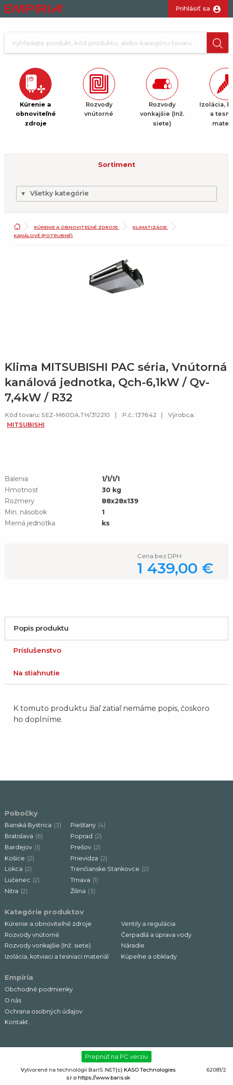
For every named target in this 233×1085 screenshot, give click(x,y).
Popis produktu (41, 628)
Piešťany (87, 825)
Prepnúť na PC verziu (116, 1056)
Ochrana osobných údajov (43, 1011)
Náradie (133, 945)
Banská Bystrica (33, 825)
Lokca (18, 868)
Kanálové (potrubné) (43, 235)
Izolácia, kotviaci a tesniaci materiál (57, 956)
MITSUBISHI (26, 424)
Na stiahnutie (36, 672)
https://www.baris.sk (104, 1077)
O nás (13, 1000)
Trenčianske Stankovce (109, 868)
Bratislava (24, 836)
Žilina (82, 891)
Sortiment (116, 165)
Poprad (86, 836)
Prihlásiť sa (192, 8)
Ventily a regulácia (148, 923)
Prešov (85, 847)
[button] (217, 42)
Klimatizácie (150, 227)
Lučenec (22, 879)
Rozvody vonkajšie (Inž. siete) (48, 945)
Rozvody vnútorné (32, 934)
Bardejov (22, 847)
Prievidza (88, 858)
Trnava (84, 879)
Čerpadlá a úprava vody (156, 934)
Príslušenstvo (37, 650)
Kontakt (16, 1022)
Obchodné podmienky (39, 989)
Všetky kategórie (54, 193)
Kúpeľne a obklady (149, 956)
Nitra (16, 891)
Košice (19, 858)
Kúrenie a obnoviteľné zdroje (76, 227)
